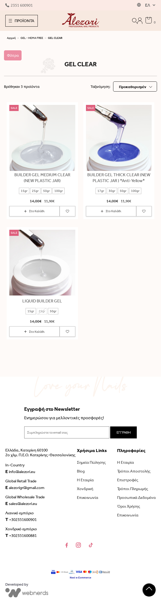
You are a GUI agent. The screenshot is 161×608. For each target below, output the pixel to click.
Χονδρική (85, 488)
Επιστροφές (127, 480)
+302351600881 (21, 535)
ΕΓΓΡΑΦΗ (124, 432)
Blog (81, 471)
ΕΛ (147, 5)
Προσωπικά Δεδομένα (136, 497)
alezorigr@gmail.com (24, 487)
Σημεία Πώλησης (91, 462)
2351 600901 (19, 5)
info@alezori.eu (20, 471)
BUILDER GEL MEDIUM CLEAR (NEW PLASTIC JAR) (42, 177)
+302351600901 (21, 519)
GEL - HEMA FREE (31, 38)
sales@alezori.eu (21, 503)
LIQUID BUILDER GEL (42, 300)
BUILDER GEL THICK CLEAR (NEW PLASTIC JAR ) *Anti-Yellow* (118, 177)
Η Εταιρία (85, 480)
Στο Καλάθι (34, 211)
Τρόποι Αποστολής (133, 471)
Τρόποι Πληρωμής (132, 488)
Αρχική (11, 38)
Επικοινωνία (87, 497)
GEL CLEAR (55, 38)
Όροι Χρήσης (128, 506)
